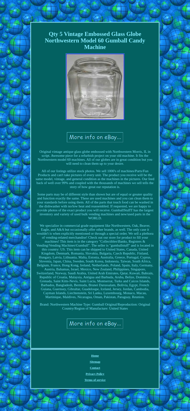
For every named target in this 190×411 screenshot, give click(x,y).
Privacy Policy (95, 374)
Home (95, 355)
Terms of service (95, 380)
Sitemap (95, 361)
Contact (95, 367)
